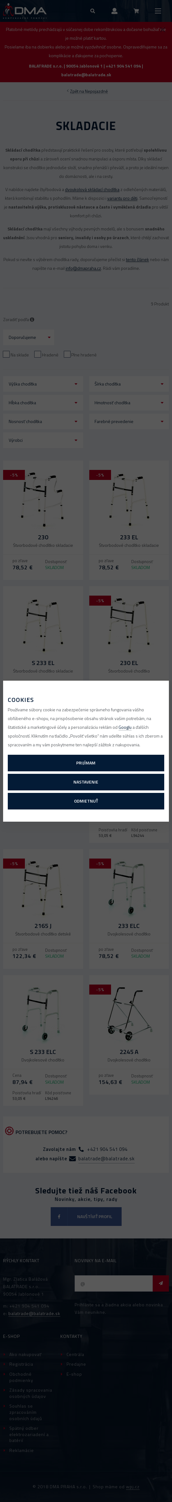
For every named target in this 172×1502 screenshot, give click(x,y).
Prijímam (85, 762)
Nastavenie (85, 782)
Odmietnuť (86, 801)
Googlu (125, 727)
